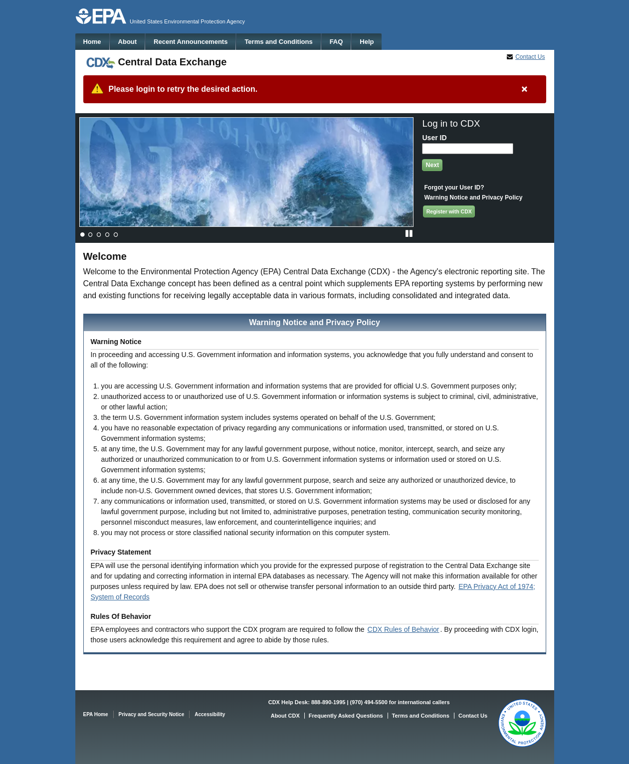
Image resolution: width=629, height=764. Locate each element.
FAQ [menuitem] (336, 41)
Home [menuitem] (92, 41)
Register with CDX (449, 211)
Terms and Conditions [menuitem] (278, 41)
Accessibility (210, 714)
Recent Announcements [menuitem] (190, 41)
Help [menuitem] (367, 41)
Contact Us (530, 56)
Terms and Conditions (420, 716)
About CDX (285, 716)
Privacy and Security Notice (152, 714)
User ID (434, 138)
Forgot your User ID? (454, 187)
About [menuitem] (127, 41)
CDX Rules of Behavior (403, 629)
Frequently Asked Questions (346, 716)
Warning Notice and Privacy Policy (473, 197)
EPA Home (95, 714)
